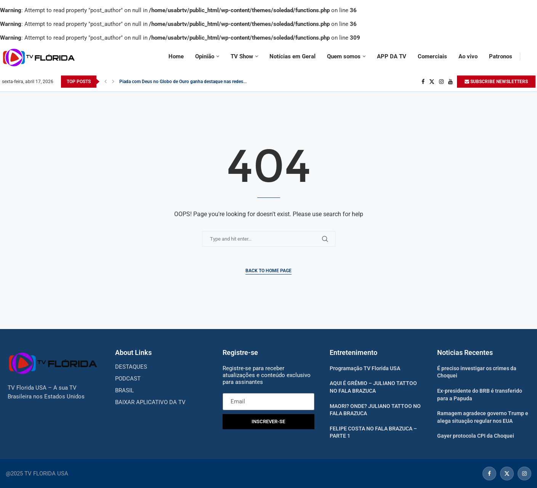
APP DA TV (391, 56)
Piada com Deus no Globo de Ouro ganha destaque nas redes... (183, 81)
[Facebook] (423, 82)
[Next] (113, 81)
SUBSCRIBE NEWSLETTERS (496, 81)
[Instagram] (441, 82)
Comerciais (432, 56)
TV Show (242, 56)
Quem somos (344, 56)
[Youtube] (450, 82)
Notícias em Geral (292, 56)
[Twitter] (432, 82)
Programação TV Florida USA (365, 368)
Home (176, 56)
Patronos (500, 56)
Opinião (204, 56)
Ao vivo (468, 56)
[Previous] (106, 81)
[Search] (531, 56)
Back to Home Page (268, 270)
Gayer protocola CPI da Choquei (475, 436)
